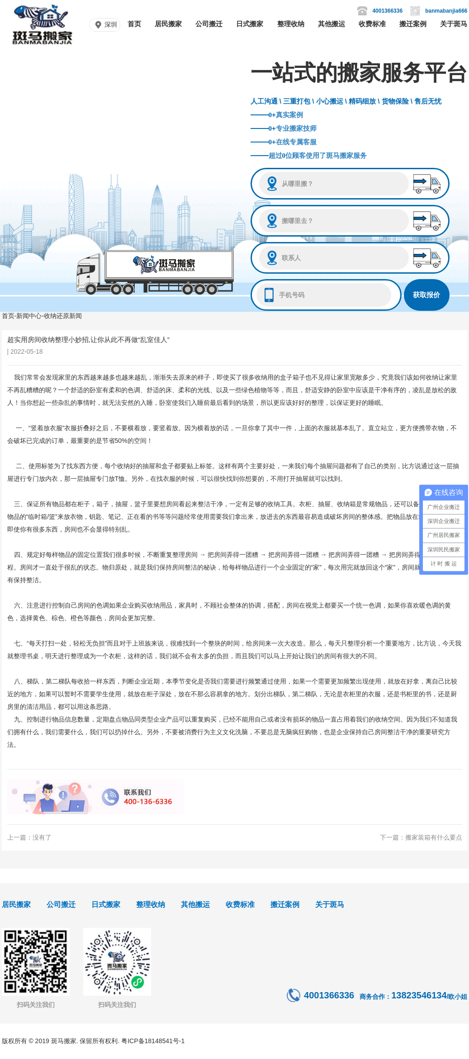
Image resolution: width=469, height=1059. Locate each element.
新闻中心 (29, 315)
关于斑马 (453, 24)
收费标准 (372, 24)
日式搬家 (249, 24)
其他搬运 (331, 24)
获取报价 (426, 295)
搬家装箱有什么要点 (433, 837)
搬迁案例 (412, 24)
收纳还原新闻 (63, 315)
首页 (134, 24)
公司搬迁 (209, 24)
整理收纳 (290, 24)
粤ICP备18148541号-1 (153, 1041)
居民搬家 (168, 24)
